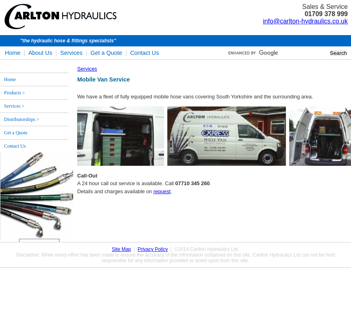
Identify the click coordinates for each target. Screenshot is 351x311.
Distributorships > (21, 119)
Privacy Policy (153, 249)
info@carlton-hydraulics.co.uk (305, 21)
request (162, 191)
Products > (14, 93)
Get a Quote (106, 53)
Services (71, 53)
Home (12, 53)
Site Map (121, 249)
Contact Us (144, 53)
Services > (14, 106)
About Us (40, 53)
